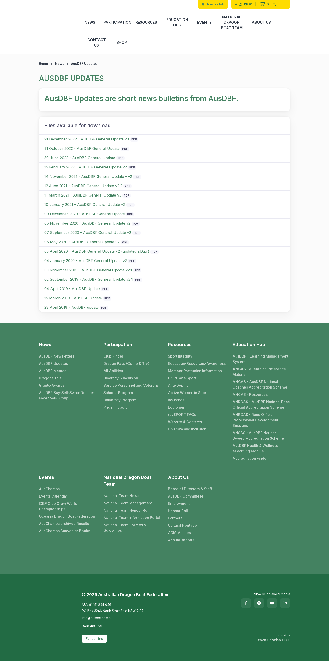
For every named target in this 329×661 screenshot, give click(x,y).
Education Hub (177, 22)
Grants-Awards (51, 385)
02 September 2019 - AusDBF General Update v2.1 (88, 279)
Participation (117, 22)
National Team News (121, 495)
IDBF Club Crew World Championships (58, 506)
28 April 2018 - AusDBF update (71, 307)
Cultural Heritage (182, 525)
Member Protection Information (195, 370)
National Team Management (127, 503)
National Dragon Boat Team (232, 22)
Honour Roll (178, 510)
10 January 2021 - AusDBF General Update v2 (84, 204)
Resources (146, 22)
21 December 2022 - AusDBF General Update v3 (86, 139)
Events (204, 22)
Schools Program (118, 392)
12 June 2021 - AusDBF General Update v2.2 (83, 186)
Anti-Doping (178, 385)
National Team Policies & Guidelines (124, 528)
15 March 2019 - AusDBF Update (73, 298)
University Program (119, 400)
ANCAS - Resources (250, 394)
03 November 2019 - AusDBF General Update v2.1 (88, 270)
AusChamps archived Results (64, 523)
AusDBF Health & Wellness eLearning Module (255, 448)
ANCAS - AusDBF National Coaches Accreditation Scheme (260, 384)
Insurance (176, 400)
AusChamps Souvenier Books (64, 531)
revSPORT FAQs (182, 414)
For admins (94, 638)
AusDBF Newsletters (56, 356)
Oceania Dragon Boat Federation (67, 516)
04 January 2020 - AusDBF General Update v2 (85, 260)
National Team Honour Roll (126, 510)
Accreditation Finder (250, 458)
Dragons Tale (50, 378)
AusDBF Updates (53, 363)
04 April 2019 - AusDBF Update (72, 288)
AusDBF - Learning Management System (260, 359)
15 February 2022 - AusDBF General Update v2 (85, 167)
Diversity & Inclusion (120, 378)
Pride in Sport (115, 407)
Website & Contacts (185, 422)
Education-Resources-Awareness (197, 363)
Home (43, 63)
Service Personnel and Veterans (131, 385)
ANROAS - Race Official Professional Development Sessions (255, 420)
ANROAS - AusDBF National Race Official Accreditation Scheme (261, 404)
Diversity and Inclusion (187, 429)
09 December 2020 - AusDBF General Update (84, 214)
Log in (280, 4)
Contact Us (96, 42)
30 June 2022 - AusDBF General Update (79, 158)
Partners (175, 518)
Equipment (177, 407)
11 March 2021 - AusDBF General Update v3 (82, 195)
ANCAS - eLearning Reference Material (259, 372)
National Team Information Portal (131, 517)
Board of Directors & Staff (190, 489)
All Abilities (113, 370)
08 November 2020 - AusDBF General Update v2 (87, 223)
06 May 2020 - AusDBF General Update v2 (81, 242)
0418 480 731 (92, 626)
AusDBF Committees (186, 496)
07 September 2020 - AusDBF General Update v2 (87, 232)
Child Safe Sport (182, 378)
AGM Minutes (179, 532)
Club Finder (113, 356)
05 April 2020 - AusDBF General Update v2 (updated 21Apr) (96, 251)
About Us (261, 22)
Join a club (213, 4)
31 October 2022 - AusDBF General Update (82, 148)
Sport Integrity (180, 356)
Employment (179, 503)
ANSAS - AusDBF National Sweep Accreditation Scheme (258, 435)
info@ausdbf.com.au (97, 618)
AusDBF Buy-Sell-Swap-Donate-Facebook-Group (67, 395)
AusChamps (49, 489)
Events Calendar (53, 496)
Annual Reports (181, 540)
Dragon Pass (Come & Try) (126, 363)
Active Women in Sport (187, 392)
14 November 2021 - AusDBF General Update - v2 (88, 176)
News (90, 22)
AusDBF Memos (52, 370)
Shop (122, 42)
